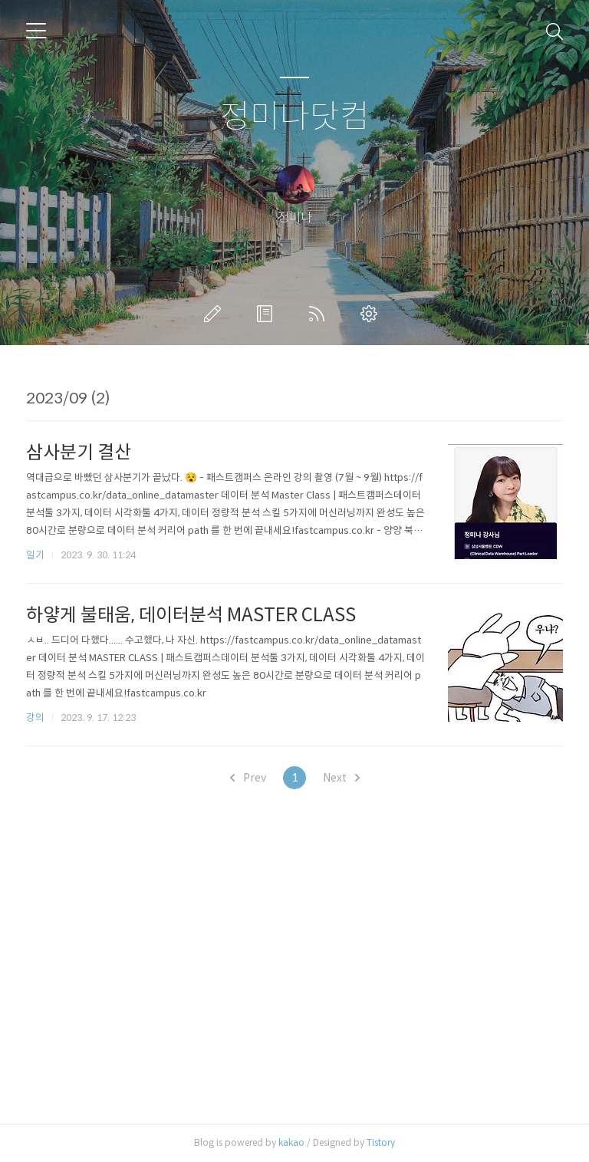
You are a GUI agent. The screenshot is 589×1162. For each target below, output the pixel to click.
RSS (319, 313)
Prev (248, 778)
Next (341, 778)
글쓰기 (215, 313)
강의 (35, 717)
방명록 (267, 313)
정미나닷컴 (295, 117)
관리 (372, 313)
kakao (291, 1142)
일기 (35, 554)
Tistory (381, 1142)
